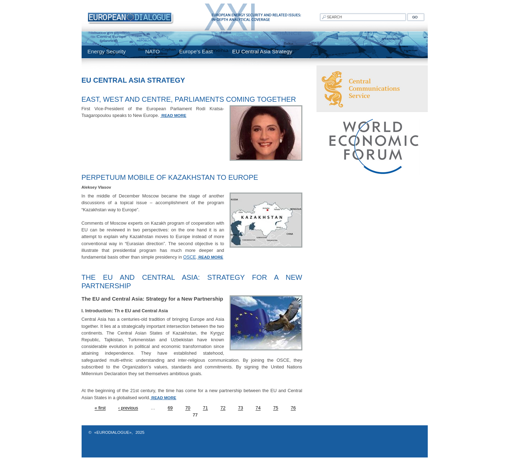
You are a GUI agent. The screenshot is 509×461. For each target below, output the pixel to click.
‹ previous (128, 408)
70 (187, 408)
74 (258, 408)
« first (100, 408)
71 (205, 408)
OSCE (189, 257)
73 (240, 408)
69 (170, 408)
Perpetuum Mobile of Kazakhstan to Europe (170, 177)
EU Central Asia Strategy (262, 51)
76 (293, 408)
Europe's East (196, 51)
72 (222, 408)
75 (275, 408)
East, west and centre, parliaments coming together (189, 99)
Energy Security (107, 51)
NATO (152, 51)
